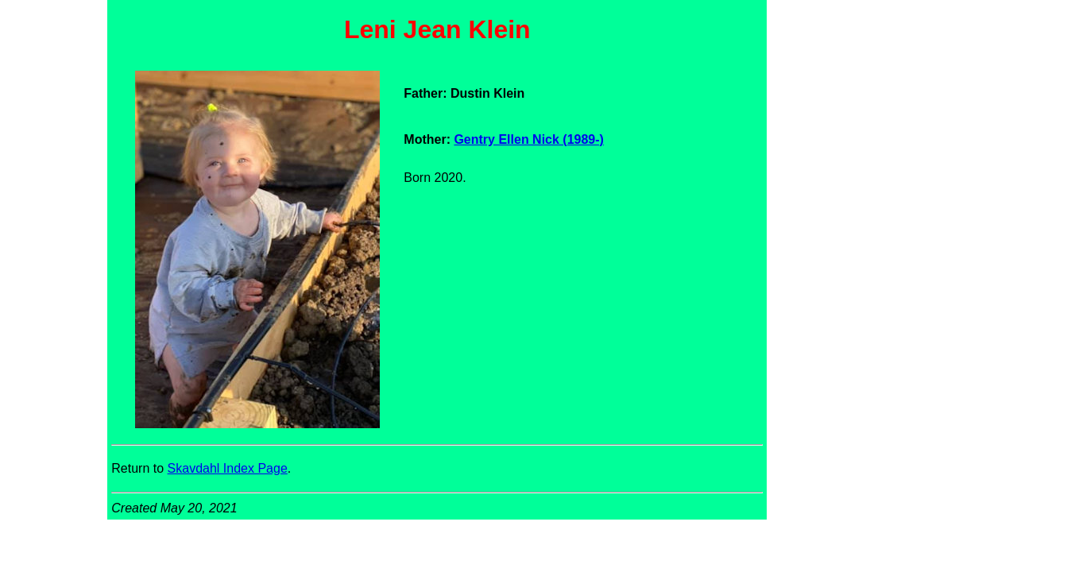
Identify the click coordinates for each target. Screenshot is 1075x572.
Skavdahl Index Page (228, 468)
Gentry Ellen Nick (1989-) (529, 139)
